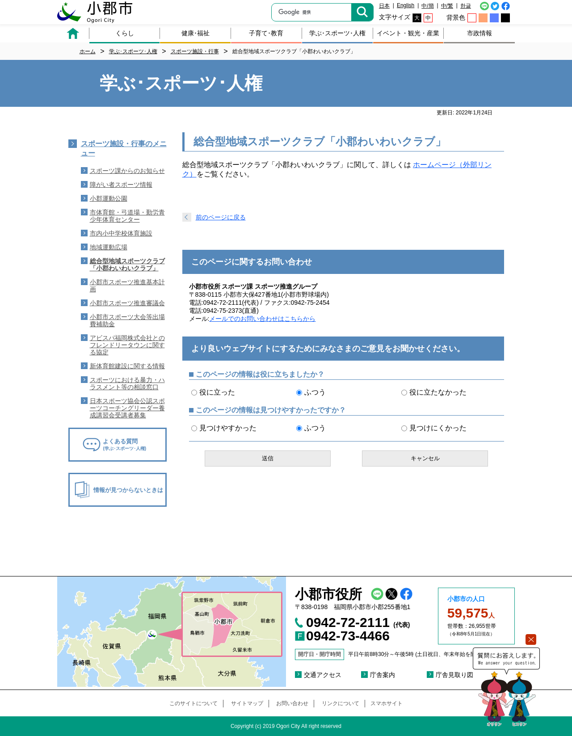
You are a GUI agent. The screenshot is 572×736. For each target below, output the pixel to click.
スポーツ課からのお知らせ (127, 170)
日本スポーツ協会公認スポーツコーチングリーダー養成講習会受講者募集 (127, 408)
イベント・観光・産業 (408, 33)
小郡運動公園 (108, 198)
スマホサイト (386, 703)
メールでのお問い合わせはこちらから (262, 318)
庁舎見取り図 (454, 674)
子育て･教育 (266, 33)
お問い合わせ (292, 703)
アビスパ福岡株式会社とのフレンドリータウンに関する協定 (127, 345)
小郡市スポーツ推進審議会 (127, 303)
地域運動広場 (108, 247)
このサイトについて (193, 703)
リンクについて (340, 703)
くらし (124, 33)
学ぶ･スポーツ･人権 (337, 33)
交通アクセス (322, 674)
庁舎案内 (382, 674)
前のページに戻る (221, 217)
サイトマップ (247, 703)
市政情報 (479, 33)
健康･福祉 (195, 33)
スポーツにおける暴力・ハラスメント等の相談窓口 (127, 383)
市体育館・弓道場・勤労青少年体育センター (127, 216)
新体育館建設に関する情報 (127, 366)
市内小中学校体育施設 (121, 233)
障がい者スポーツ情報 (121, 184)
